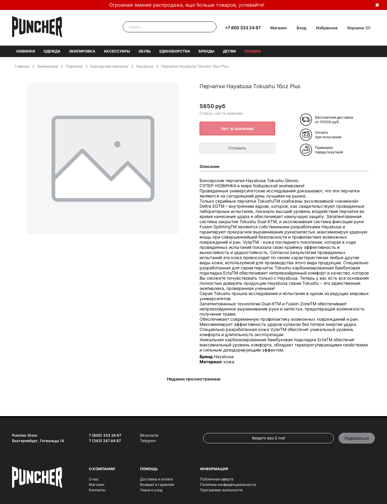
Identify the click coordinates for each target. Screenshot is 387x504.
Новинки (25, 51)
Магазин (278, 27)
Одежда (52, 51)
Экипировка (82, 51)
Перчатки (74, 66)
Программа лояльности (221, 490)
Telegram (148, 440)
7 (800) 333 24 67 (105, 435)
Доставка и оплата (156, 479)
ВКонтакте (149, 435)
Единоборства (174, 51)
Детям (229, 51)
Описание (210, 166)
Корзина (355, 27)
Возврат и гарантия (157, 484)
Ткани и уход (151, 490)
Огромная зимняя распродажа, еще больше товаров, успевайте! (186, 5)
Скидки (252, 51)
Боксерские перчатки (109, 66)
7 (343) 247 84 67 (105, 440)
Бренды (206, 51)
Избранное (327, 27)
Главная (22, 66)
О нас (94, 479)
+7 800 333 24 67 (243, 27)
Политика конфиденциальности (228, 484)
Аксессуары (117, 51)
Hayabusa (144, 66)
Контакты (97, 490)
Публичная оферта (216, 479)
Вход (301, 27)
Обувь (144, 51)
